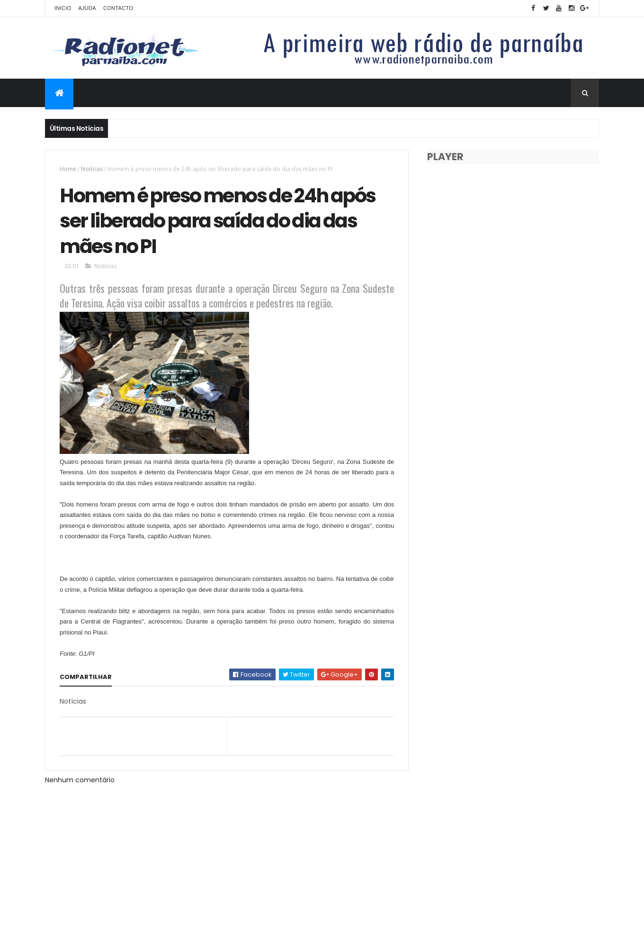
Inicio (62, 8)
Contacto (118, 8)
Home (68, 169)
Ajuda (87, 8)
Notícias (92, 169)
